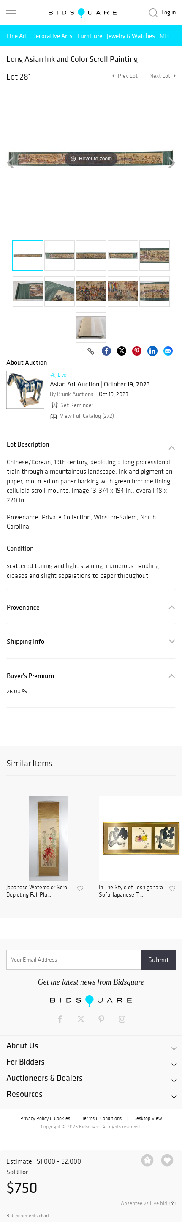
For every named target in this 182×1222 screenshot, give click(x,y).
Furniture (89, 36)
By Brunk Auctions (71, 394)
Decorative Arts (52, 36)
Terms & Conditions (102, 1118)
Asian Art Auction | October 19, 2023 (100, 384)
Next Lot (162, 76)
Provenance (23, 607)
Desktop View (147, 1118)
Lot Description (28, 444)
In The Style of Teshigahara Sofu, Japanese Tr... (131, 891)
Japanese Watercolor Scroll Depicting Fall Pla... (38, 891)
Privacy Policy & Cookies (45, 1118)
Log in (168, 12)
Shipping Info (25, 641)
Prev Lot (124, 76)
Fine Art (16, 36)
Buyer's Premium (30, 676)
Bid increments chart (27, 1216)
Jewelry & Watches (131, 36)
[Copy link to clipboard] (91, 352)
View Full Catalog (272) (81, 415)
